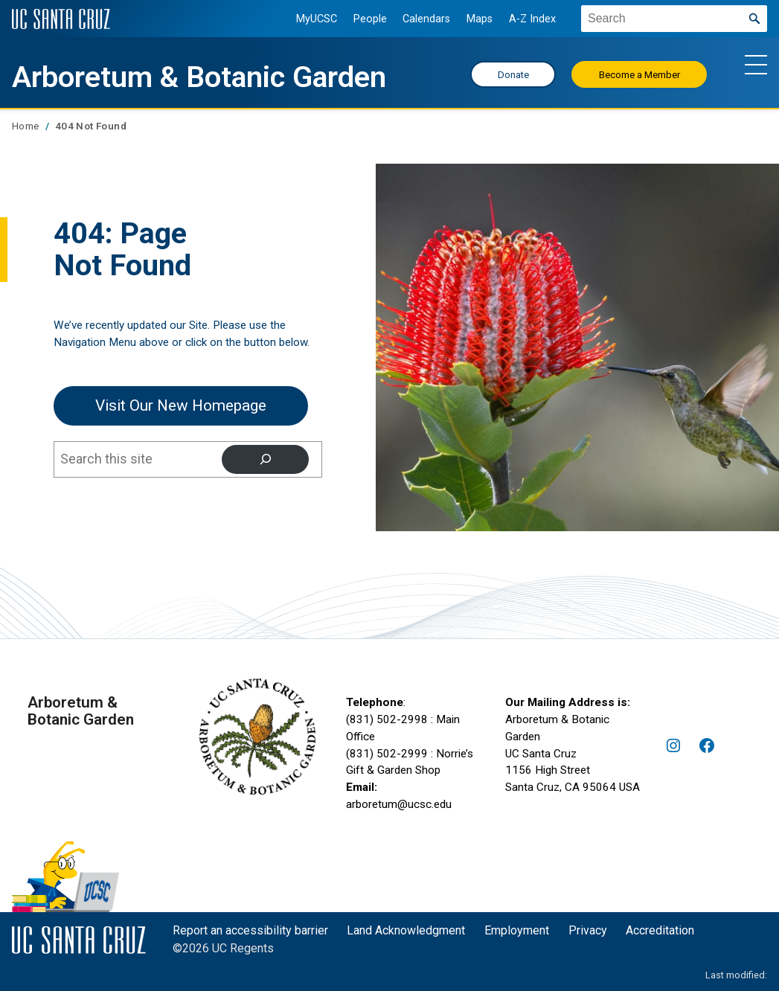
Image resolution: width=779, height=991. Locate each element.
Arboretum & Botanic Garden (199, 77)
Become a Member (639, 74)
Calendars (426, 19)
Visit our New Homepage (180, 405)
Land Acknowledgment (406, 930)
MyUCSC (316, 19)
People (370, 19)
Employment (516, 930)
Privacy (587, 930)
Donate (513, 74)
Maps (480, 19)
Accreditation (660, 930)
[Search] (265, 459)
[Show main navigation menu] (756, 64)
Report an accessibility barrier (250, 930)
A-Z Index (532, 19)
